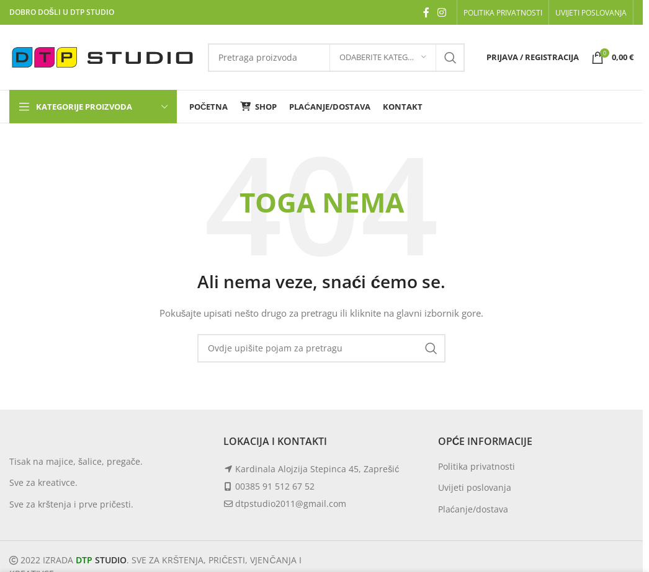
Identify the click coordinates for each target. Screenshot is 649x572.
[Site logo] (102, 56)
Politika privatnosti (476, 466)
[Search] (321, 348)
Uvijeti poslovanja (474, 487)
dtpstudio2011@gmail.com (290, 503)
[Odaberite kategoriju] (382, 58)
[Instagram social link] (442, 12)
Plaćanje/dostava (473, 509)
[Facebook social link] (426, 12)
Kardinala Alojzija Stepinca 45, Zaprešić (317, 469)
